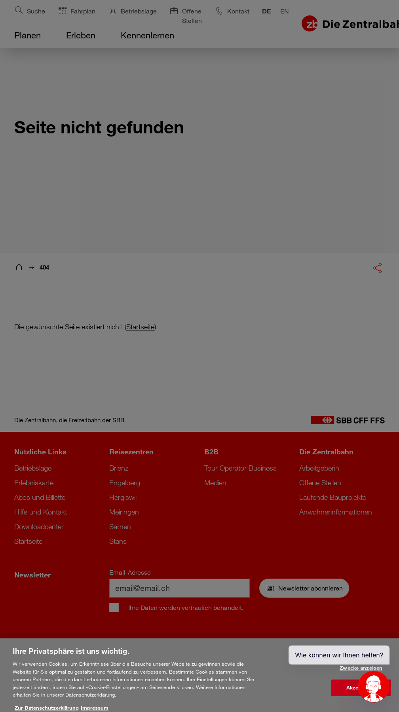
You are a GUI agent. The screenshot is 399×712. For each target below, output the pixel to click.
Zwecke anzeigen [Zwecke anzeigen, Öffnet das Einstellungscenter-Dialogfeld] (361, 671)
